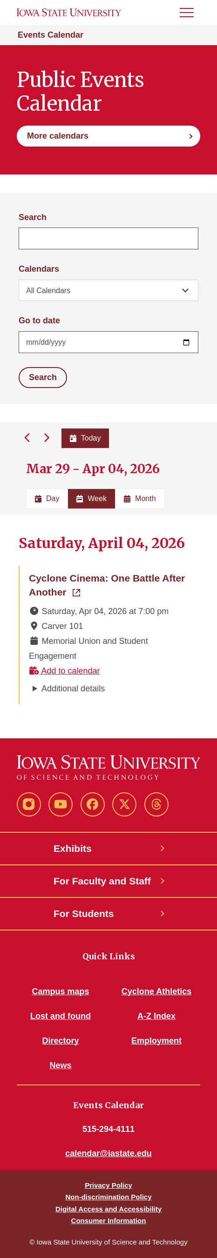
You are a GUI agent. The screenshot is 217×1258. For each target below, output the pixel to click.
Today (85, 438)
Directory (60, 1040)
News (60, 1065)
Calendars (39, 269)
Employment (156, 1040)
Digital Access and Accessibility (108, 1209)
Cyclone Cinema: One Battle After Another (109, 585)
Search (33, 217)
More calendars (57, 136)
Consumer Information (108, 1221)
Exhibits (73, 848)
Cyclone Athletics (156, 991)
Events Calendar (50, 35)
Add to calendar (64, 671)
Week (91, 498)
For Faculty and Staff (102, 881)
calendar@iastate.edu (108, 1153)
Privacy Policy (108, 1185)
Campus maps (60, 991)
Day (47, 498)
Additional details (73, 688)
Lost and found (60, 1016)
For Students (84, 913)
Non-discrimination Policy (108, 1197)
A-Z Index (156, 1016)
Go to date (39, 320)
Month (140, 498)
